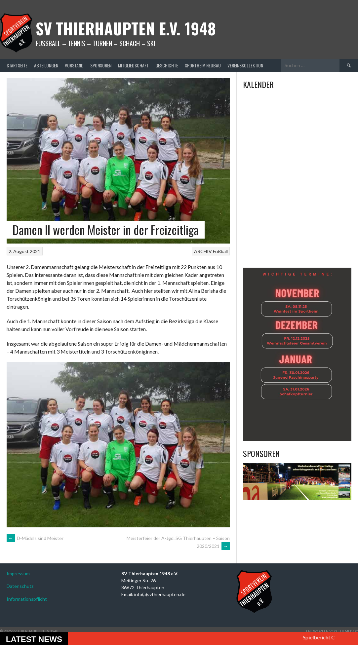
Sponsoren (100, 65)
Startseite (17, 65)
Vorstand (74, 65)
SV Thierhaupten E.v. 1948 (126, 28)
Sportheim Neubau (203, 65)
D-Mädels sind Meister (35, 538)
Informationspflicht (27, 599)
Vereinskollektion (245, 65)
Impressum (18, 573)
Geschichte (166, 65)
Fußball (220, 251)
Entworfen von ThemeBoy (332, 631)
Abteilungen (46, 65)
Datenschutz (20, 586)
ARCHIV (203, 251)
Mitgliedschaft (133, 65)
